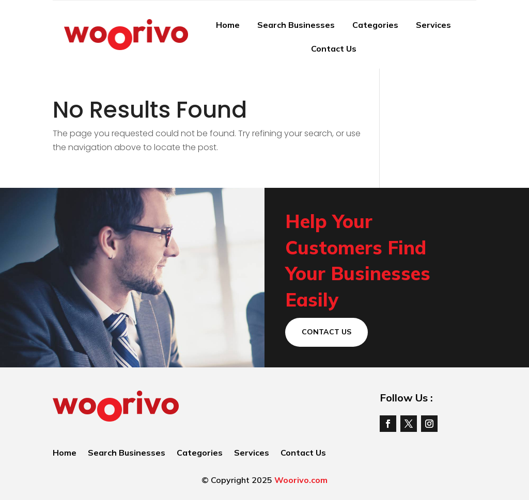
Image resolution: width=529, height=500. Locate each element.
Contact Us (333, 48)
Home (228, 25)
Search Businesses (296, 25)
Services (433, 25)
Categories (375, 25)
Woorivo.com (301, 480)
